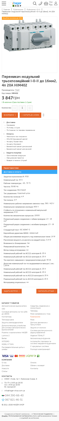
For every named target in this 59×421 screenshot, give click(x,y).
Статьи (4, 371)
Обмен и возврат (37, 366)
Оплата (33, 363)
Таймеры (34, 311)
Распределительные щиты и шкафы (13, 348)
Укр (51, 2)
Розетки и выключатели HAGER (14, 333)
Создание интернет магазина (17, 414)
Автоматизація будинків (40, 338)
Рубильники (35, 317)
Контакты (34, 369)
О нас (4, 363)
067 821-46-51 (14, 400)
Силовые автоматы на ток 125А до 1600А (14, 313)
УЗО (3, 309)
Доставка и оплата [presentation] (12, 172)
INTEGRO (5, 341)
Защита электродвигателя (12, 323)
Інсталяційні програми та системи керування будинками (43, 343)
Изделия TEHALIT (37, 336)
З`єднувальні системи (39, 346)
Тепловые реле (8, 320)
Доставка (5, 366)
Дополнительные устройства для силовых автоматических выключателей (14, 328)
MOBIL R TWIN (8, 344)
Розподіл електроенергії (40, 349)
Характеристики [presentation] (11, 168)
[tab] (29, 168)
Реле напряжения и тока (40, 314)
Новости (5, 369)
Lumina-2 (5, 336)
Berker (4, 338)
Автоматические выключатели (14, 306)
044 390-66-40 (14, 395)
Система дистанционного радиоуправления (41, 332)
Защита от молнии (38, 328)
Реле (32, 320)
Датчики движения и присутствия (39, 324)
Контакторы (6, 317)
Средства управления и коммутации (40, 307)
